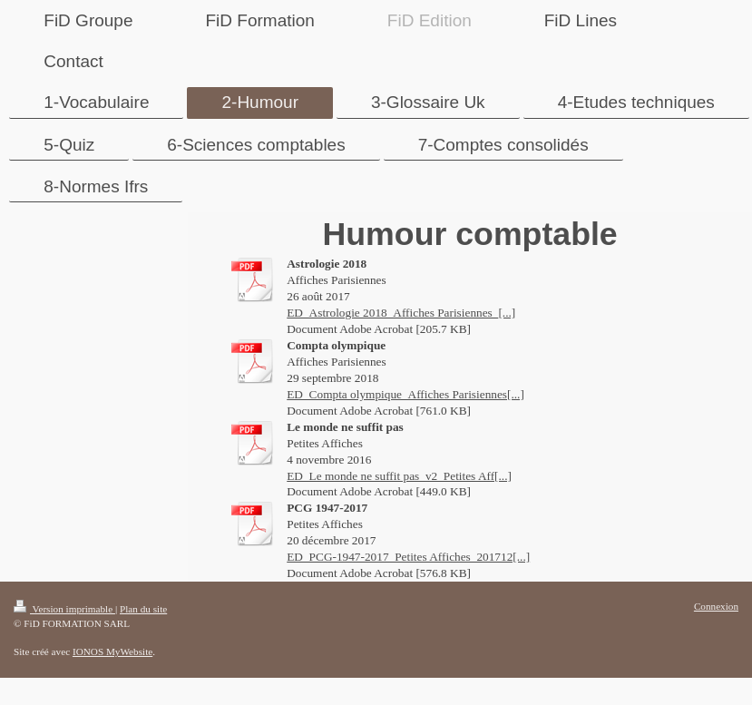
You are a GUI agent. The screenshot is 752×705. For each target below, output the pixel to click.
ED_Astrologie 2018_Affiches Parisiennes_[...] (401, 312)
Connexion (716, 606)
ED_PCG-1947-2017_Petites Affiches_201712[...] (408, 556)
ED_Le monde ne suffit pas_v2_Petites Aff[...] (399, 476)
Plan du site (143, 608)
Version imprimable (64, 608)
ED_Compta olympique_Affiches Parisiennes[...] (405, 394)
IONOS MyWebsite (112, 651)
